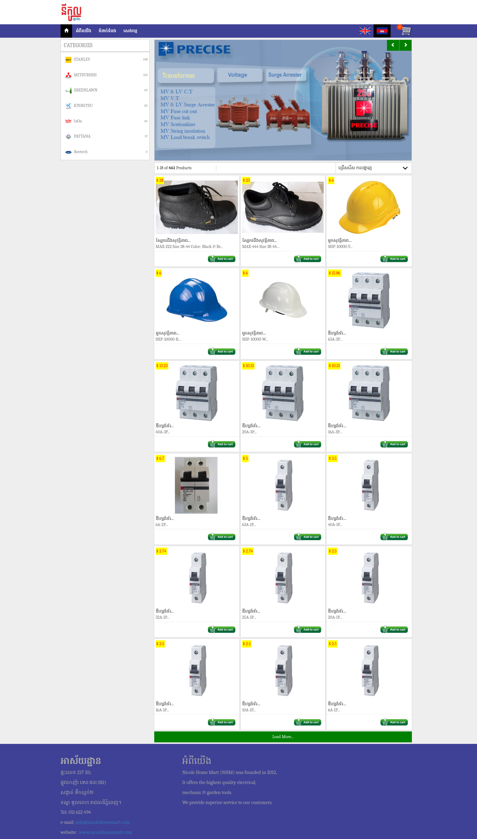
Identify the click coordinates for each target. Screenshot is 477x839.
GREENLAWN (106, 91)
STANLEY (106, 60)
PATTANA (106, 137)
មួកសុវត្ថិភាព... (369, 210)
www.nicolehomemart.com (106, 832)
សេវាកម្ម (130, 30)
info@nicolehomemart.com (102, 822)
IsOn (106, 121)
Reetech (106, 152)
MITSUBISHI (106, 75)
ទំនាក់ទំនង (107, 30)
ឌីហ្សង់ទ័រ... (369, 303)
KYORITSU (106, 106)
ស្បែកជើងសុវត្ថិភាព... (197, 210)
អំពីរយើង (83, 30)
